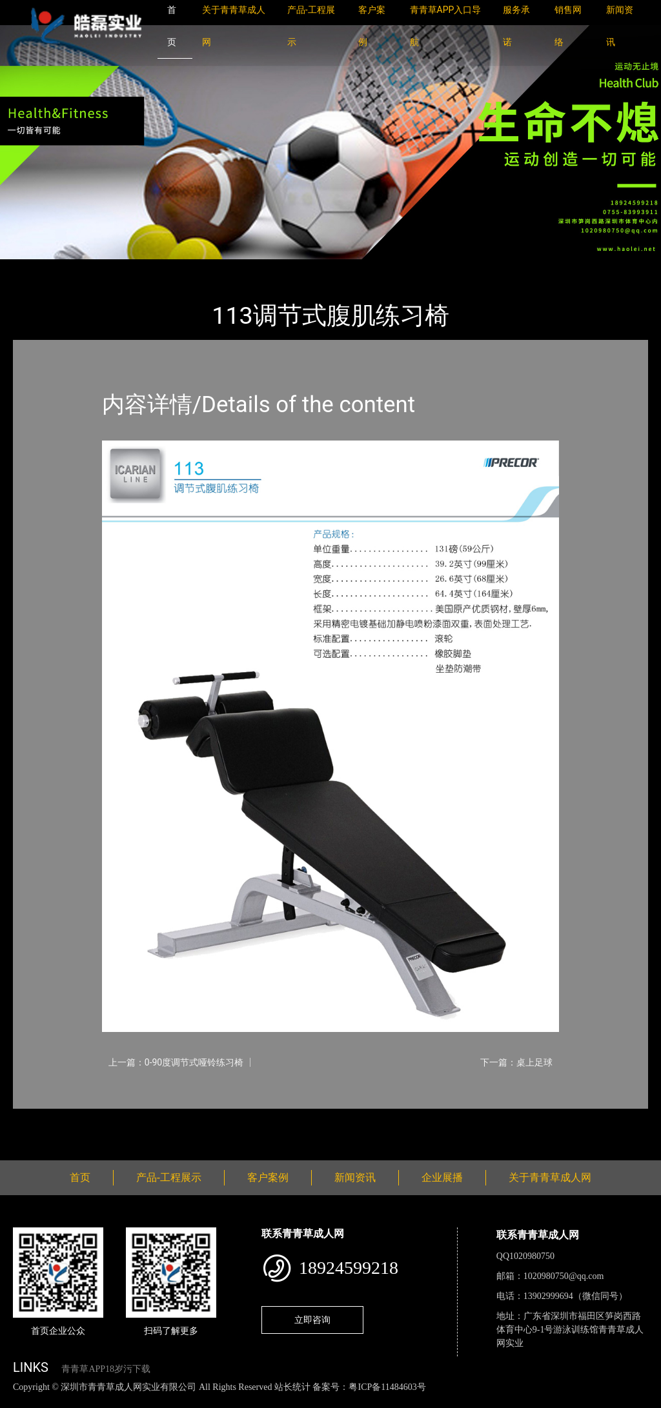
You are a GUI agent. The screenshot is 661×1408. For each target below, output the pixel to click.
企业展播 (442, 1177)
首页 (35, 268)
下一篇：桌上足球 (516, 1062)
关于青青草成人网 (550, 1177)
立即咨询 (312, 1319)
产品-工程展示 (90, 268)
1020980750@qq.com (564, 1276)
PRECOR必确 (163, 268)
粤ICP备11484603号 (387, 1387)
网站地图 (19, 1400)
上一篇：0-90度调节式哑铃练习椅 (175, 1062)
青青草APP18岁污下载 (105, 1369)
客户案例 (268, 1177)
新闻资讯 (355, 1177)
